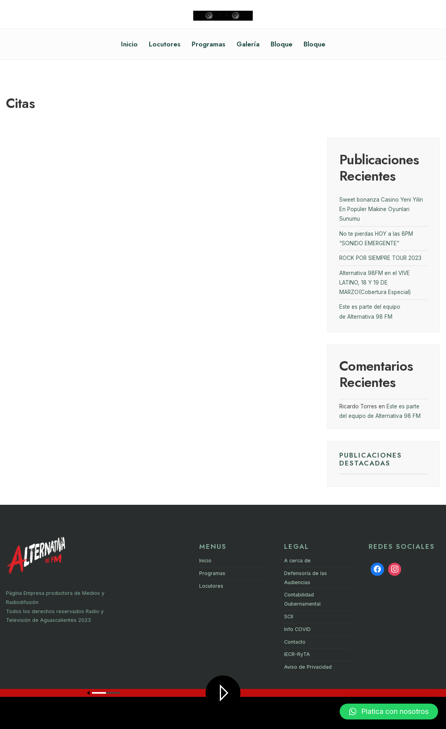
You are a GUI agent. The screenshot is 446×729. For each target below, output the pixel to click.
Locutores (165, 44)
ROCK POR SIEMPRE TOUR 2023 (380, 258)
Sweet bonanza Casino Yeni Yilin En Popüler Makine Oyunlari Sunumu (381, 209)
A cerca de (297, 561)
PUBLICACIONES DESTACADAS (370, 459)
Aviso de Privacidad (308, 667)
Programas (208, 44)
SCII (288, 616)
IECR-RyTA (297, 654)
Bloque (281, 44)
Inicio (129, 44)
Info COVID (297, 629)
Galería (248, 44)
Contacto (295, 642)
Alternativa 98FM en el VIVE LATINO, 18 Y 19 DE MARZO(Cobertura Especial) (375, 283)
